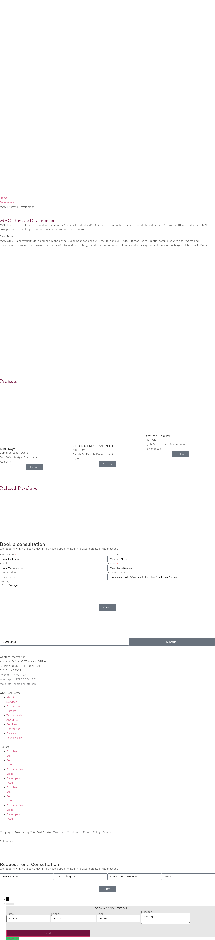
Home (4, 198)
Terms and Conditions (67, 832)
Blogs (10, 773)
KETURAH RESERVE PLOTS (94, 446)
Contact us (13, 706)
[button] (107, 236)
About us (12, 697)
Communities (14, 769)
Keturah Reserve (158, 436)
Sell (8, 760)
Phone (112, 563)
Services (11, 701)
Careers (11, 710)
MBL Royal (8, 449)
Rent (9, 764)
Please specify (117, 572)
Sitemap (108, 832)
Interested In (8, 572)
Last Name (115, 554)
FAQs (9, 782)
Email (4, 563)
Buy (8, 755)
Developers (7, 202)
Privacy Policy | (93, 832)
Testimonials (14, 715)
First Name (7, 554)
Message (6, 581)
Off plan (11, 751)
